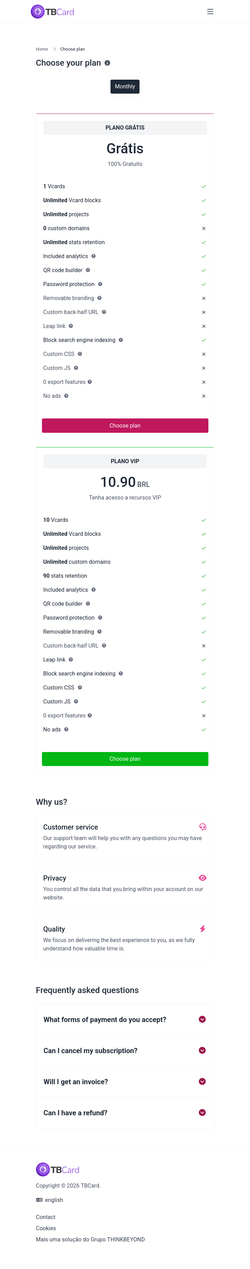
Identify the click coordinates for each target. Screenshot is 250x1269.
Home (42, 49)
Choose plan (125, 425)
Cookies (46, 1228)
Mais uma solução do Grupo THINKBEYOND (90, 1239)
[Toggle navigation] (210, 12)
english (49, 1200)
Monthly (125, 86)
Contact (46, 1217)
